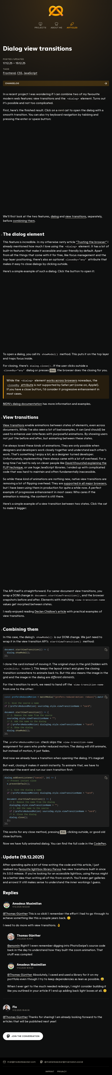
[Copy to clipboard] (106, 649)
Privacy (62, 1070)
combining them (24, 220)
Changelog (56, 83)
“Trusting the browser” (91, 242)
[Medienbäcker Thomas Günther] (56, 11)
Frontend (9, 73)
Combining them (20, 628)
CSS (19, 73)
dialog (55, 216)
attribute (20, 384)
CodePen (100, 842)
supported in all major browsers (85, 483)
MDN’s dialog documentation (22, 403)
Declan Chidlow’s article (50, 611)
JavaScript (30, 73)
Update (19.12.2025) (23, 856)
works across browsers (62, 380)
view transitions (75, 216)
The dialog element (23, 234)
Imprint (50, 1070)
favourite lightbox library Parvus (40, 868)
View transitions (20, 416)
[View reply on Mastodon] (22, 903)
